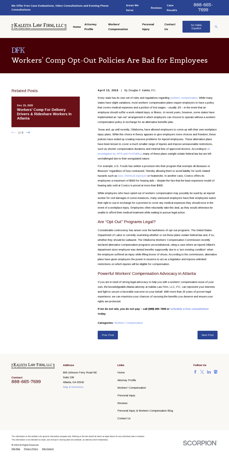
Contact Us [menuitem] (170, 27)
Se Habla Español (196, 26)
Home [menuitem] (77, 26)
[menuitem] (15, 449)
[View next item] (28, 132)
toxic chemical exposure (132, 175)
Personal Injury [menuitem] (148, 27)
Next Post (208, 334)
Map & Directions (73, 386)
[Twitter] (202, 372)
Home (121, 372)
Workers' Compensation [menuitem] (118, 27)
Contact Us (124, 418)
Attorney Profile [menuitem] (90, 27)
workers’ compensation (184, 97)
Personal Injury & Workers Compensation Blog (145, 410)
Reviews (156, 7)
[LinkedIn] (209, 372)
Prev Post (108, 334)
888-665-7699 (203, 7)
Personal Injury (126, 395)
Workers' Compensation (128, 322)
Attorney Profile (126, 380)
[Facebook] (195, 372)
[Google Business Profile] (216, 372)
